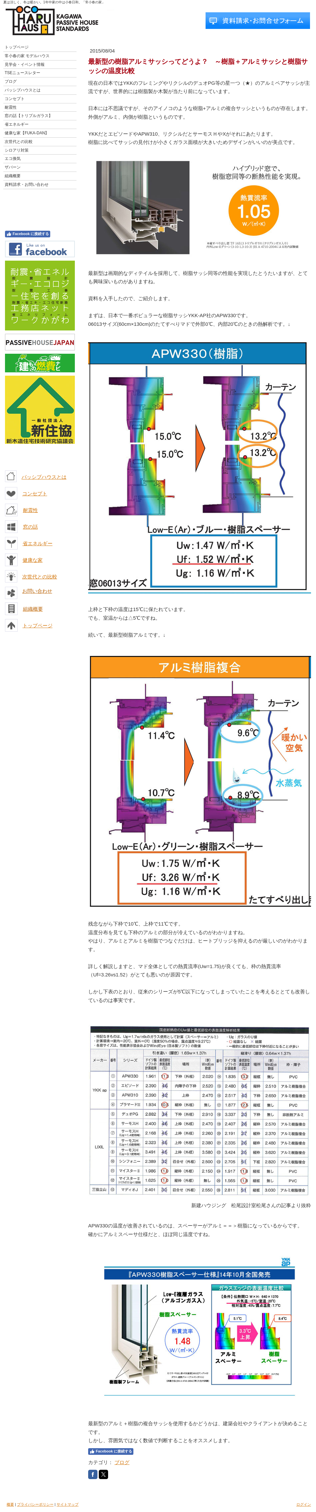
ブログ (121, 1462)
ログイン (303, 1504)
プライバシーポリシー (35, 1504)
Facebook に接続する (27, 234)
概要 (10, 1504)
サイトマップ (68, 1504)
